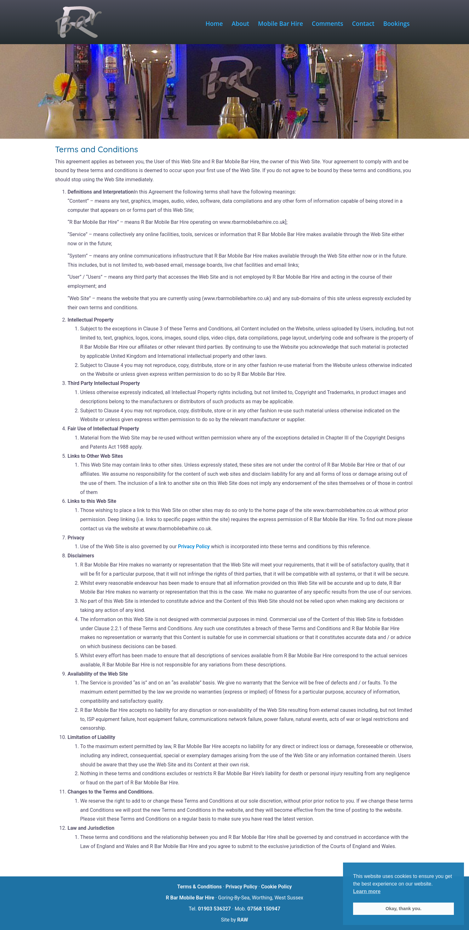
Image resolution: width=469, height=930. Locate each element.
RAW (242, 920)
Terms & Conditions (199, 887)
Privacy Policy (194, 546)
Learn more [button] (366, 891)
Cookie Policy (276, 887)
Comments (327, 24)
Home (214, 24)
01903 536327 (214, 909)
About (240, 24)
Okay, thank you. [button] (403, 908)
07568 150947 (263, 909)
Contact (363, 24)
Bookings (396, 24)
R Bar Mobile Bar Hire (190, 898)
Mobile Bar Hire (280, 24)
